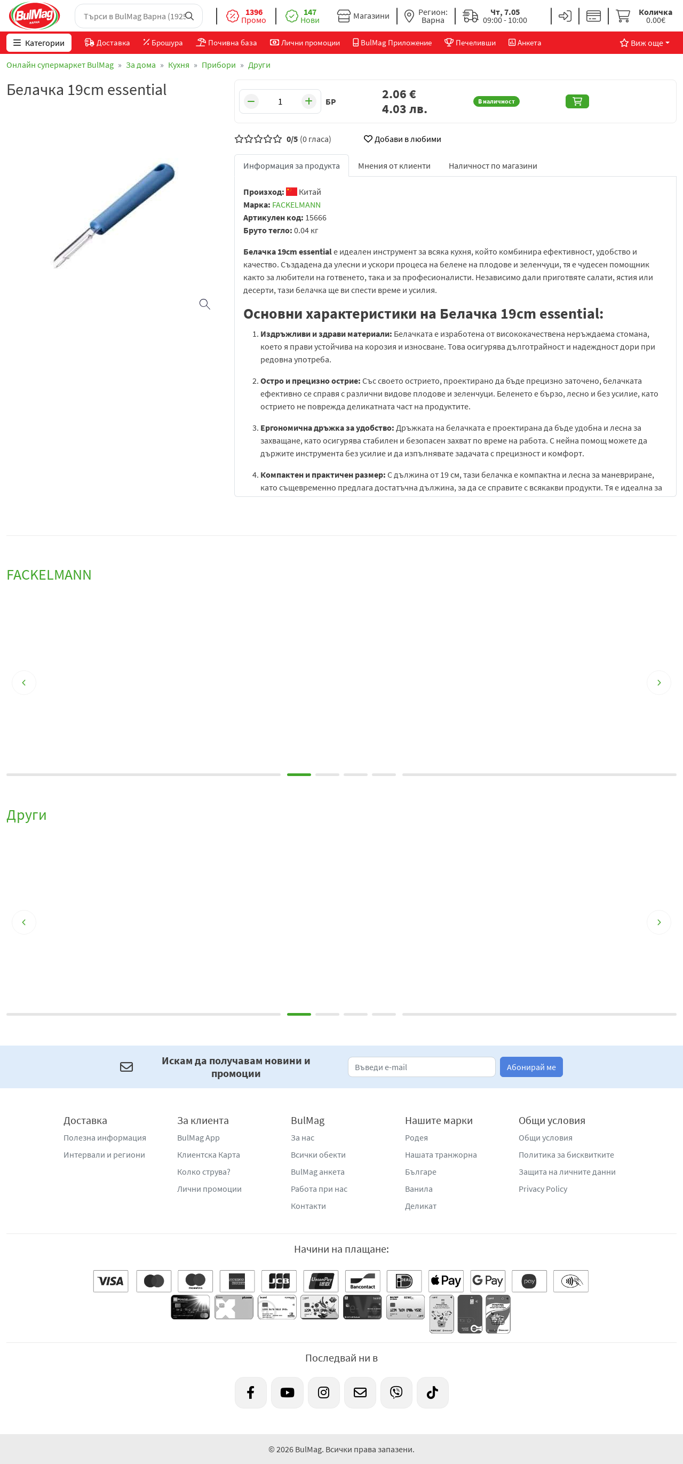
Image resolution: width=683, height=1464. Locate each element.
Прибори (219, 64)
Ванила (419, 1188)
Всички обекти (318, 1154)
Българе (420, 1171)
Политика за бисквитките (566, 1154)
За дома (141, 64)
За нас (302, 1137)
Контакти (308, 1205)
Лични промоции (209, 1188)
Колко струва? (204, 1171)
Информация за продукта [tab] (291, 165)
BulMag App (198, 1137)
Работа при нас (319, 1188)
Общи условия (546, 1137)
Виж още (641, 42)
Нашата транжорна (441, 1154)
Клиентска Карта (208, 1154)
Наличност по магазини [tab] (493, 165)
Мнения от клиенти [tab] (394, 165)
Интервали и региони (104, 1154)
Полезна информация (104, 1137)
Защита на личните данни (567, 1171)
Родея (416, 1137)
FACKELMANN (296, 204)
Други (259, 64)
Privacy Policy (543, 1188)
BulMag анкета (318, 1171)
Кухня (178, 64)
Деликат (420, 1205)
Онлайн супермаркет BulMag (60, 64)
